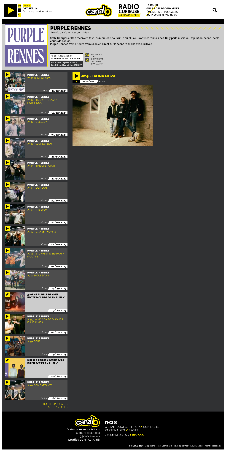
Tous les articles (55, 407)
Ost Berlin (30, 8)
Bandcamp (97, 64)
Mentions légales (213, 446)
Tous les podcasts (54, 404)
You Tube (96, 61)
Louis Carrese (197, 446)
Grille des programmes (162, 8)
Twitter (95, 57)
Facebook (96, 54)
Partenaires (115, 430)
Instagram (97, 59)
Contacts (151, 426)
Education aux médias (161, 15)
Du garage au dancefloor (37, 11)
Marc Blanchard (164, 446)
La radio (152, 5)
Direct (27, 5)
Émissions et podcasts (162, 12)
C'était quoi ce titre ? (122, 426)
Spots (133, 430)
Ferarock (137, 434)
